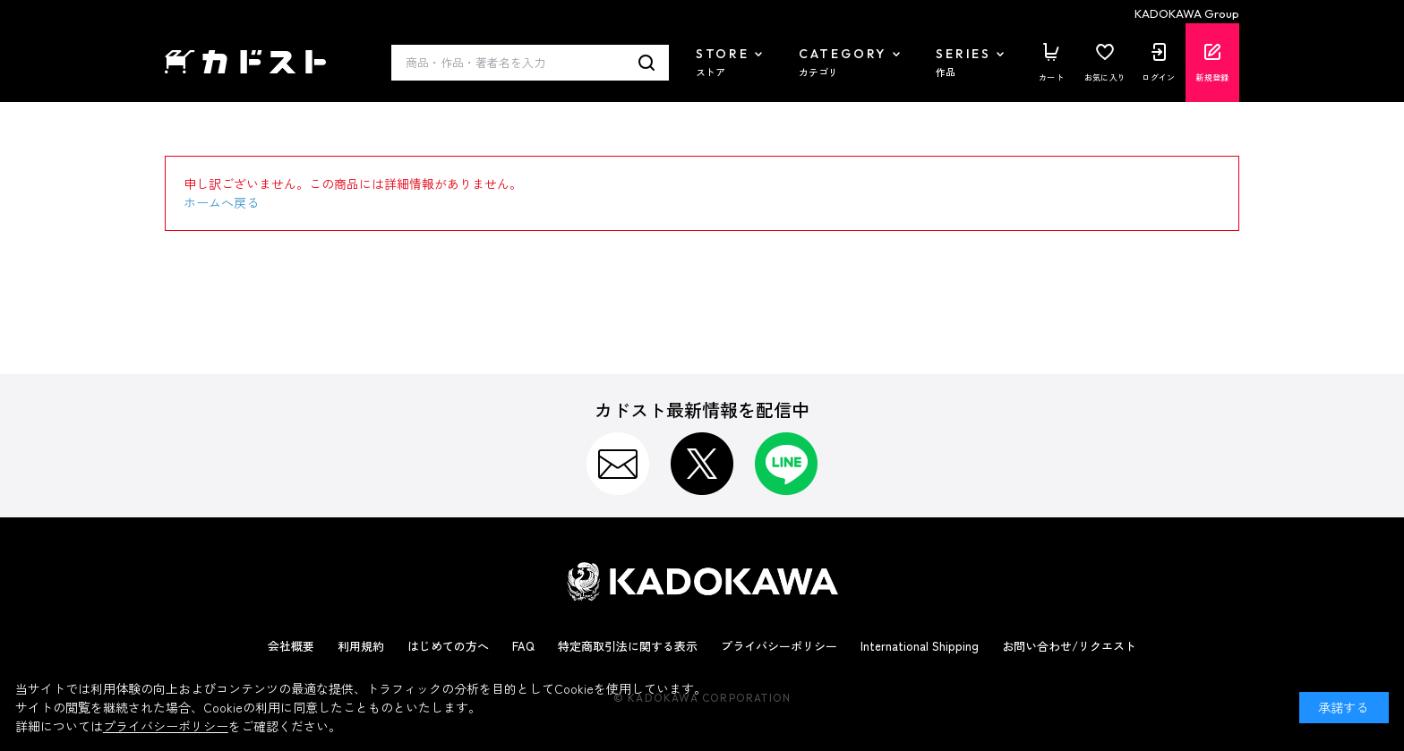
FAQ (523, 645)
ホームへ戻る (221, 202)
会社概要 (291, 645)
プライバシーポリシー (779, 645)
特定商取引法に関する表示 (628, 645)
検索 (647, 63)
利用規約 (361, 645)
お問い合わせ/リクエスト (1069, 645)
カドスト (245, 62)
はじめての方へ (448, 645)
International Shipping (919, 645)
